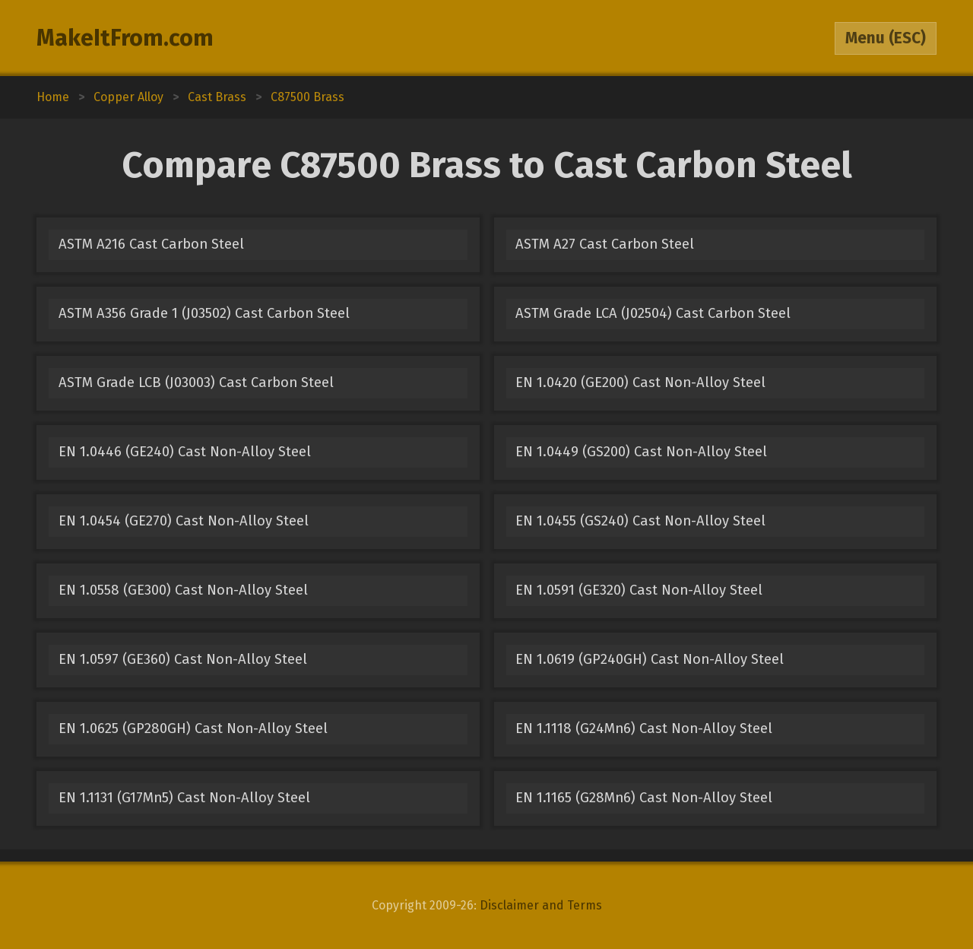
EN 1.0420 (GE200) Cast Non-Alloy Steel (640, 382)
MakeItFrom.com (125, 38)
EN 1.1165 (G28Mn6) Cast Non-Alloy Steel (643, 797)
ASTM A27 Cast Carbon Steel (604, 244)
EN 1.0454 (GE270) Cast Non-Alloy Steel (184, 521)
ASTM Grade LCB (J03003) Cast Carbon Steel (196, 382)
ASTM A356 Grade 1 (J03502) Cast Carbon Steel (204, 313)
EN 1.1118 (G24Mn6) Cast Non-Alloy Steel (643, 728)
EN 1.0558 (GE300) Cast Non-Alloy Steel (183, 590)
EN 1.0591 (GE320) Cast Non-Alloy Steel (638, 590)
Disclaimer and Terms (541, 905)
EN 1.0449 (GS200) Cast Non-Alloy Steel (641, 451)
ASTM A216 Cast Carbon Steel (151, 244)
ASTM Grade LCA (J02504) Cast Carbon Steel (653, 313)
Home (52, 97)
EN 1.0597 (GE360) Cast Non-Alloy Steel (183, 659)
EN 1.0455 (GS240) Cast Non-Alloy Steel (640, 521)
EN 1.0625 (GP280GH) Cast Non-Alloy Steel (193, 728)
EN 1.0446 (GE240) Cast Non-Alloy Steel (185, 451)
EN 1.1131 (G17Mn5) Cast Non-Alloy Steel (184, 797)
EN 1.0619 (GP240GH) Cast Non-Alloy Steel (649, 659)
